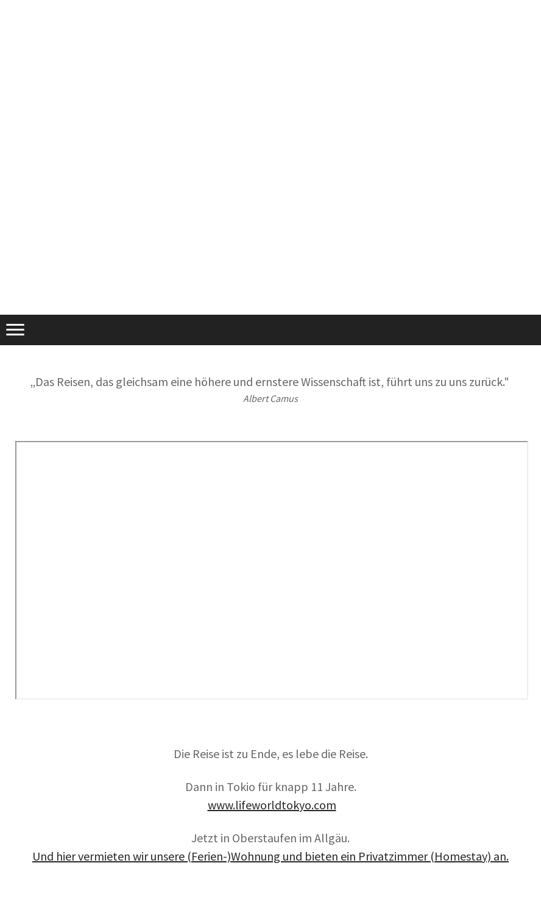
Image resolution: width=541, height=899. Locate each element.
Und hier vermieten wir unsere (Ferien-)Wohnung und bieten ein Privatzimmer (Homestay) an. (270, 856)
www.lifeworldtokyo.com (272, 804)
